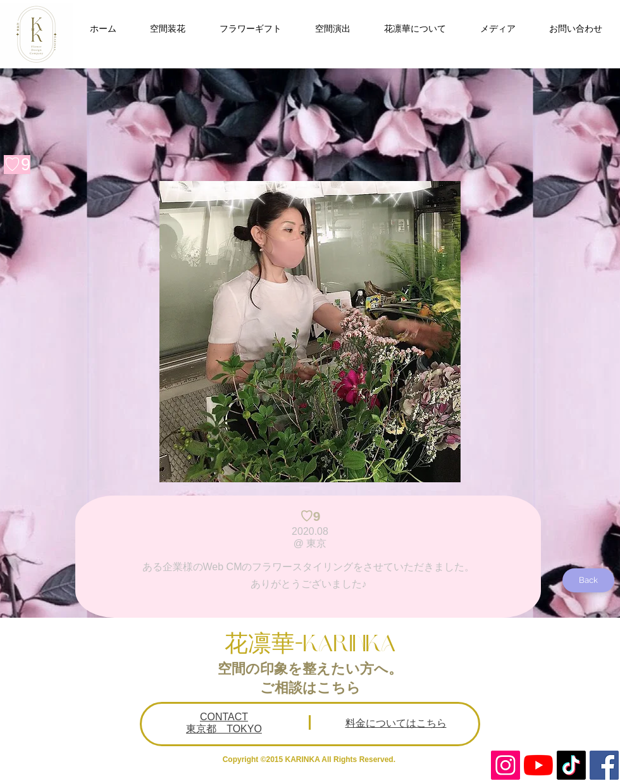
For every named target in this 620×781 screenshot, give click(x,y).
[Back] (588, 580)
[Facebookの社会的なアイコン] (604, 765)
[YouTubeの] (538, 765)
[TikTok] (571, 765)
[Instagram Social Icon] (505, 765)
